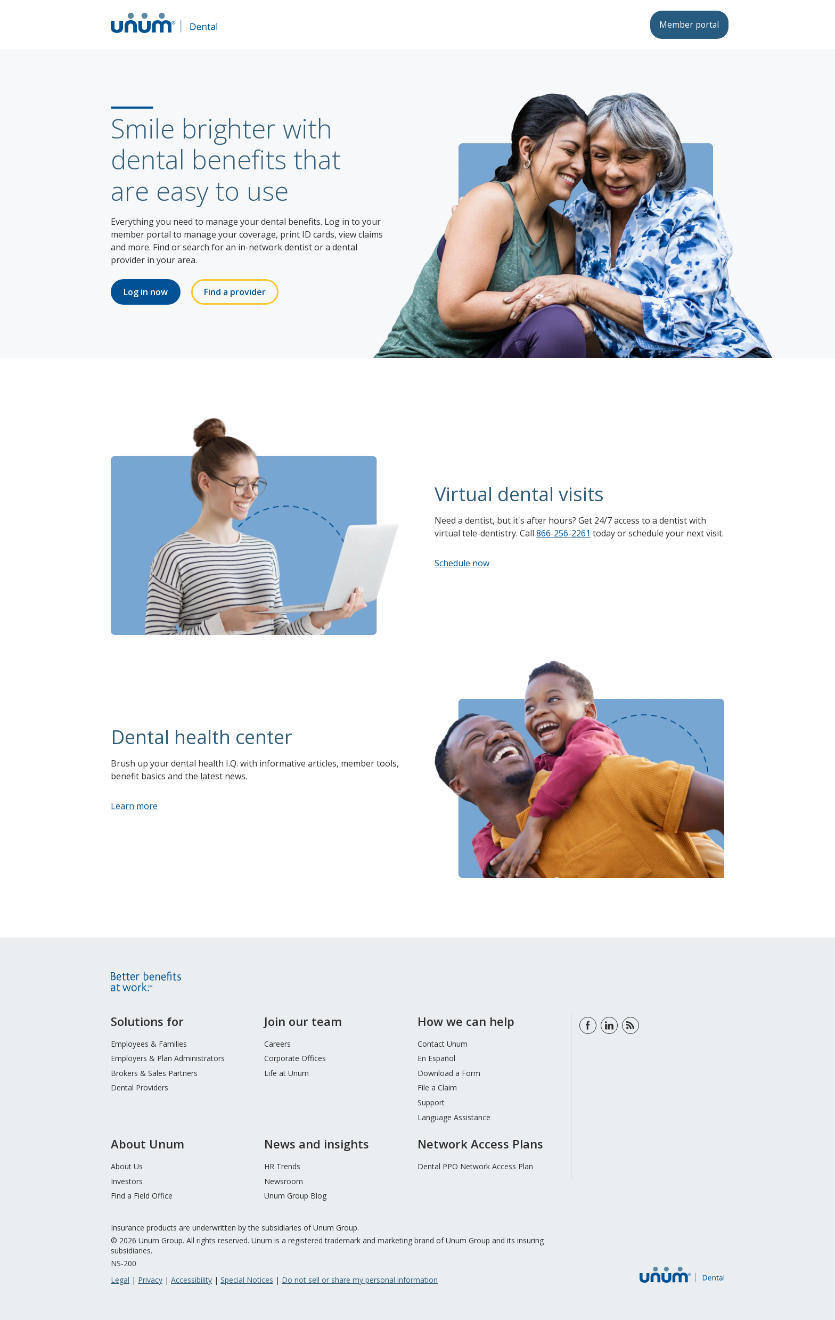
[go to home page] (164, 34)
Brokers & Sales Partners (154, 1073)
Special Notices (246, 1280)
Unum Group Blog (295, 1196)
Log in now (146, 292)
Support (431, 1102)
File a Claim (437, 1087)
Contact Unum (443, 1044)
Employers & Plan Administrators (168, 1058)
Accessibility (191, 1280)
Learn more (134, 806)
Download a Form (449, 1073)
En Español (436, 1058)
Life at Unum (286, 1073)
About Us (127, 1166)
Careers (277, 1044)
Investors (127, 1181)
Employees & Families (149, 1044)
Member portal (687, 25)
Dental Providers (139, 1087)
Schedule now (462, 563)
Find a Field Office (142, 1196)
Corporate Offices (295, 1058)
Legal (120, 1280)
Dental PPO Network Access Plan (475, 1166)
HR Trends (282, 1166)
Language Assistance (454, 1117)
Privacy (150, 1280)
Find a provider (235, 292)
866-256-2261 (563, 533)
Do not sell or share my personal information (360, 1280)
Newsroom (283, 1181)
